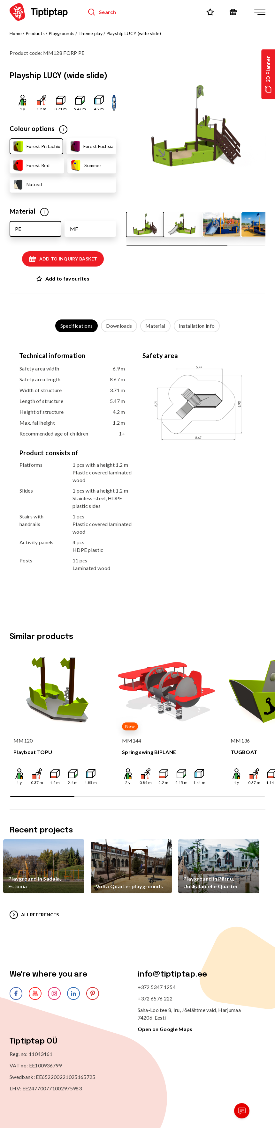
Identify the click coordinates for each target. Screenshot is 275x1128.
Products (35, 33)
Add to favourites (62, 278)
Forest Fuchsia (91, 146)
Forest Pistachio (36, 146)
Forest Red (31, 165)
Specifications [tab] (76, 326)
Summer (85, 165)
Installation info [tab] (197, 326)
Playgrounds (61, 33)
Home (16, 33)
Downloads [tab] (119, 326)
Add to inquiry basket (62, 259)
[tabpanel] (137, 467)
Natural (27, 184)
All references (34, 915)
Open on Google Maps (165, 1029)
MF (74, 229)
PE (18, 229)
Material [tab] (155, 326)
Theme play (90, 33)
